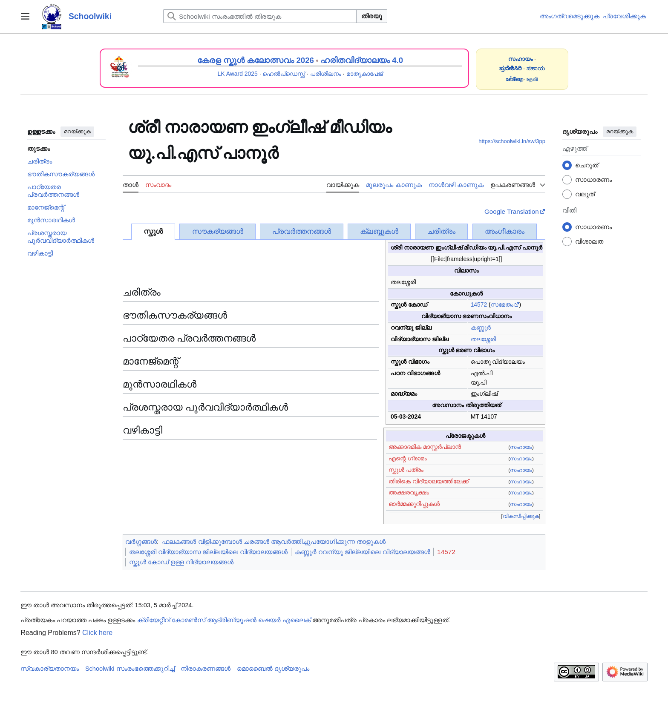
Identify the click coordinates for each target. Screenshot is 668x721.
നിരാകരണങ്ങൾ (205, 668)
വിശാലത (589, 241)
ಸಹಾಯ (536, 68)
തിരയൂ (371, 16)
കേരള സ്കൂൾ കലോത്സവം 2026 (255, 60)
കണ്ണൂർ (481, 327)
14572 (479, 304)
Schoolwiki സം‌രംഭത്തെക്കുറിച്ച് (130, 668)
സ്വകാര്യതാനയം (49, 668)
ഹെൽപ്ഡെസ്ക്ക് (283, 73)
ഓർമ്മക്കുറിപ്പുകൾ (414, 503)
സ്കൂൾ (153, 231)
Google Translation (511, 211)
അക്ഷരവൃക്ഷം (409, 492)
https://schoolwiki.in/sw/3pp (511, 141)
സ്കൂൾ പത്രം (406, 469)
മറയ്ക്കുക (77, 131)
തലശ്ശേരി (483, 339)
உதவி (532, 79)
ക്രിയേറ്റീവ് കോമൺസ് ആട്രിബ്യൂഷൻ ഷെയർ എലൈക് (224, 620)
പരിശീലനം (325, 73)
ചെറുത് (586, 165)
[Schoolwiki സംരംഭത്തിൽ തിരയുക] (260, 16)
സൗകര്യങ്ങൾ (217, 231)
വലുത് (585, 194)
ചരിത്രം (441, 231)
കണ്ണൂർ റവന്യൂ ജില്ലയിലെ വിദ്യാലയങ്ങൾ (362, 551)
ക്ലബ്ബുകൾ (379, 231)
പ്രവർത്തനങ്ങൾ (301, 231)
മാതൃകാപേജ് (364, 73)
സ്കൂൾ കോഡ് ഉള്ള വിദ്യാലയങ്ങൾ (181, 562)
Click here (97, 632)
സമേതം (502, 304)
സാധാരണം (593, 179)
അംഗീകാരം (504, 231)
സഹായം (521, 447)
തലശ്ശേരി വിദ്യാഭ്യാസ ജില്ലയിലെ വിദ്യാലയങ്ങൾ (208, 551)
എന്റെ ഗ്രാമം (408, 458)
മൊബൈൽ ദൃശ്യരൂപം (273, 668)
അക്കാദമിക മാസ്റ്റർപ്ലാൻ (425, 446)
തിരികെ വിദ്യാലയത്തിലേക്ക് (429, 481)
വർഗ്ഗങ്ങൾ (141, 541)
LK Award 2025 (238, 73)
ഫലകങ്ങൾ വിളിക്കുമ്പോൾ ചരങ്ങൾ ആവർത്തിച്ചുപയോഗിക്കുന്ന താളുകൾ (274, 541)
